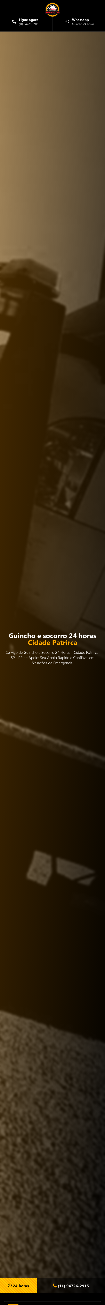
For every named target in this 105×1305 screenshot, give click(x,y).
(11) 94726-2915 (71, 1285)
